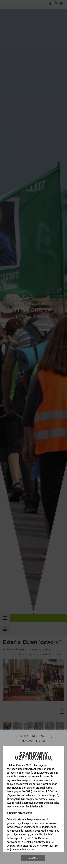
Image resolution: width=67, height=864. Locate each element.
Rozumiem (33, 857)
